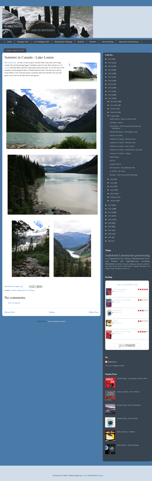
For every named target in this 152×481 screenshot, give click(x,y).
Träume (136, 266)
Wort (128, 268)
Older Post (93, 312)
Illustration (110, 264)
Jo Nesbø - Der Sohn (117, 171)
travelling (30, 290)
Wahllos (115, 321)
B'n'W (115, 266)
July (112, 179)
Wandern (93, 42)
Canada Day (11, 62)
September (114, 112)
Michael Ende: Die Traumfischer (129, 405)
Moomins (143, 266)
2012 (110, 212)
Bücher (130, 266)
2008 (110, 226)
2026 (110, 59)
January (113, 201)
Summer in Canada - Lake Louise (122, 146)
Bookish (81, 42)
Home (9, 42)
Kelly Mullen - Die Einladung (128, 445)
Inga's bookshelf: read (127, 284)
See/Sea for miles (116, 135)
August (113, 116)
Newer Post (10, 312)
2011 (110, 216)
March (112, 193)
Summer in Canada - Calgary (120, 153)
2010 (110, 219)
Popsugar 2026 (22, 42)
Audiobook (111, 255)
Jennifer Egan (118, 333)
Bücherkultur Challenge (63, 42)
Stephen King (118, 312)
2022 (110, 73)
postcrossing (142, 255)
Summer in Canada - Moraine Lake (123, 142)
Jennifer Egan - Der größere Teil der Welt (132, 378)
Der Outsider (117, 310)
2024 (110, 66)
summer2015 (21, 290)
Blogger (100, 475)
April (112, 190)
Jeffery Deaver (118, 323)
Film (110, 266)
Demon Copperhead (119, 289)
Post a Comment (14, 303)
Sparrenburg (114, 157)
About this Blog (107, 42)
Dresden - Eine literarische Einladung (123, 175)
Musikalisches (138, 258)
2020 (110, 81)
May (112, 186)
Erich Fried (122, 266)
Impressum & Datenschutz (128, 42)
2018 (110, 88)
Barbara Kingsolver (119, 291)
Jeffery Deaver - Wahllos (126, 432)
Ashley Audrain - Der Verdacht (128, 392)
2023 (110, 70)
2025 (110, 63)
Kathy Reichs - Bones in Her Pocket (123, 119)
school (124, 268)
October (113, 109)
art (106, 258)
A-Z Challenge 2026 (41, 42)
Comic (112, 268)
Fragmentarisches (116, 258)
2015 (110, 98)
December (114, 101)
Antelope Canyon (116, 122)
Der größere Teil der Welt (121, 332)
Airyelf (84, 475)
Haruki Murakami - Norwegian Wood (123, 132)
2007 (110, 230)
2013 (110, 209)
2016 (110, 95)
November (114, 105)
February (113, 197)
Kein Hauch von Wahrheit (121, 300)
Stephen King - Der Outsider (127, 418)
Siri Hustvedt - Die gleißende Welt (122, 168)
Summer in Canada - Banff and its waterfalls (126, 150)
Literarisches (126, 255)
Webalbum (118, 268)
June (112, 183)
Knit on (112, 160)
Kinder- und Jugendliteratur (125, 261)
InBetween (112, 362)
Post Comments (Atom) (56, 321)
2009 (110, 223)
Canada (13, 290)
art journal (138, 264)
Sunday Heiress (115, 164)
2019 (110, 84)
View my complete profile (114, 366)
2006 (110, 234)
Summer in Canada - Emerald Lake (123, 139)
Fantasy (127, 258)
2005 (110, 237)
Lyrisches (118, 264)
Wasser (125, 264)
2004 (110, 241)
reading (131, 264)
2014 (110, 205)
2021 (110, 77)
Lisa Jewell (117, 302)
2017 (110, 91)
